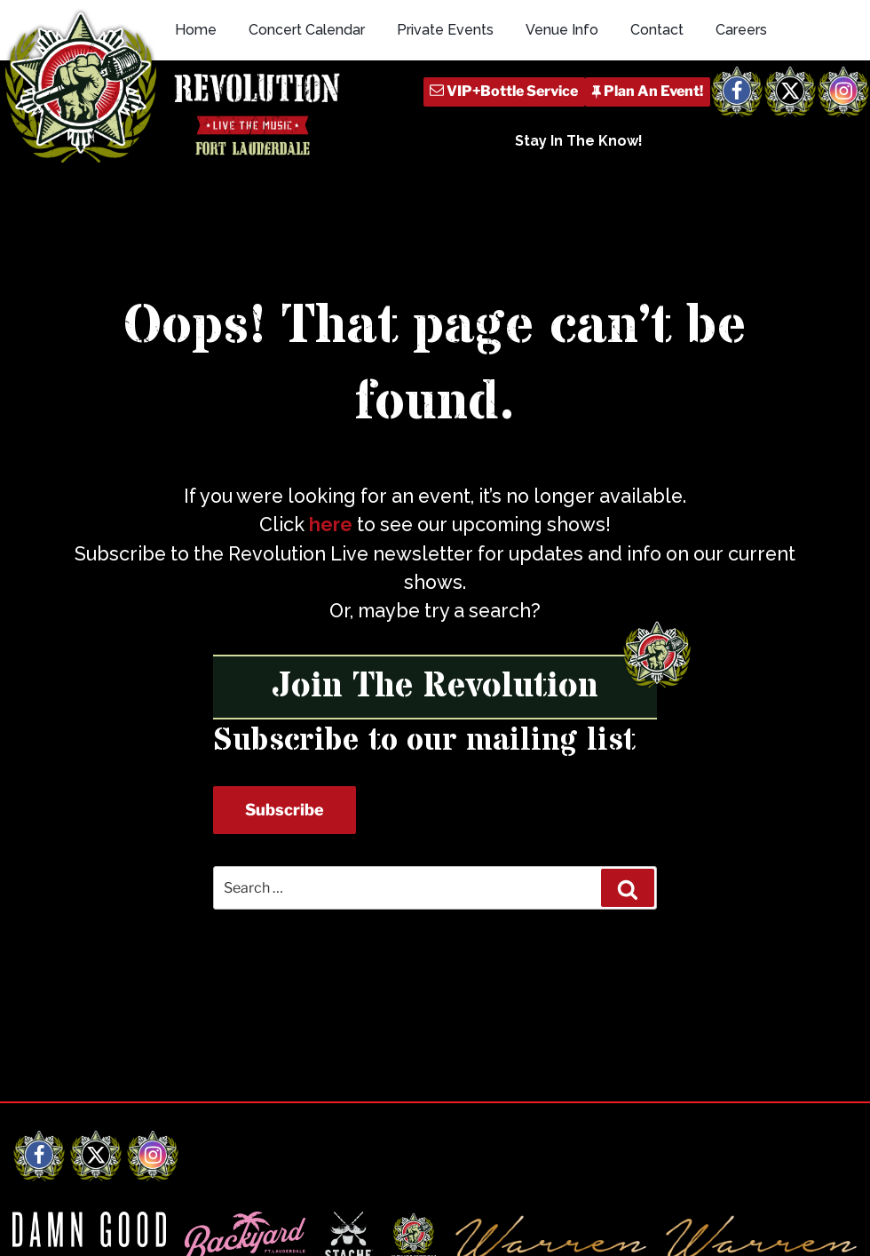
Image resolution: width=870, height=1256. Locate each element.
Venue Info (562, 29)
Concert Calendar (307, 29)
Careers (741, 29)
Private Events (445, 29)
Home (196, 29)
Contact (657, 29)
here (330, 524)
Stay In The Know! (579, 140)
